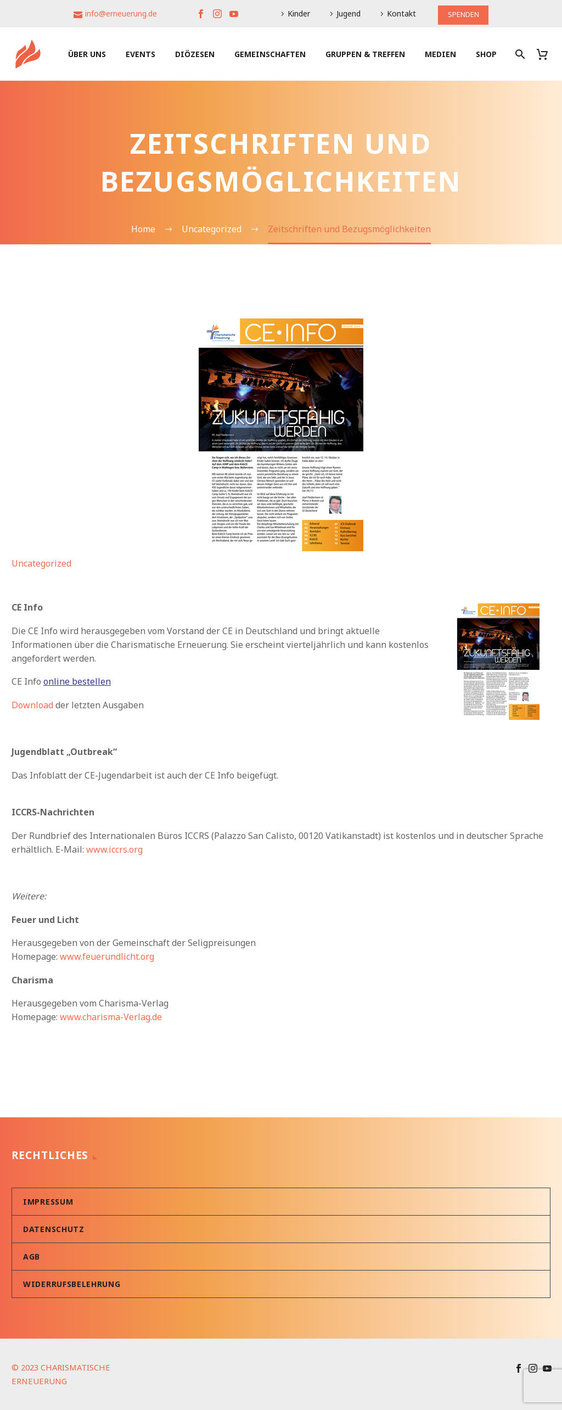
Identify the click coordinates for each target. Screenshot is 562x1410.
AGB (31, 1256)
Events (140, 54)
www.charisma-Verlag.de (111, 1017)
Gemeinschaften (270, 54)
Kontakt (399, 13)
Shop (486, 54)
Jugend (347, 13)
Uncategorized (41, 563)
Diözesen (195, 54)
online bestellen (77, 681)
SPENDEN (463, 13)
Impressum (48, 1201)
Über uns (87, 54)
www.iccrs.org (114, 849)
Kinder (297, 13)
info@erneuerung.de (119, 13)
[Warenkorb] (546, 54)
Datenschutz (54, 1229)
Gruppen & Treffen (365, 54)
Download (32, 705)
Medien (440, 54)
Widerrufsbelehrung (72, 1284)
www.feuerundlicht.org (107, 956)
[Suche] (519, 54)
